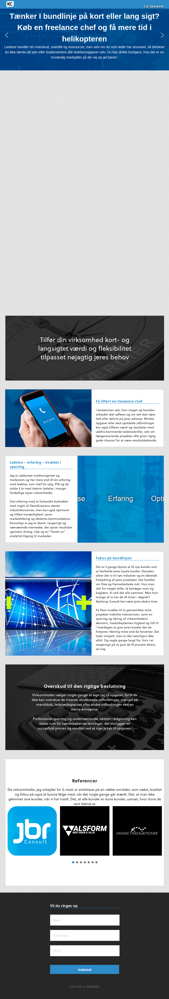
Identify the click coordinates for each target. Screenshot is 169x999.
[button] (6, 35)
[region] (84, 35)
